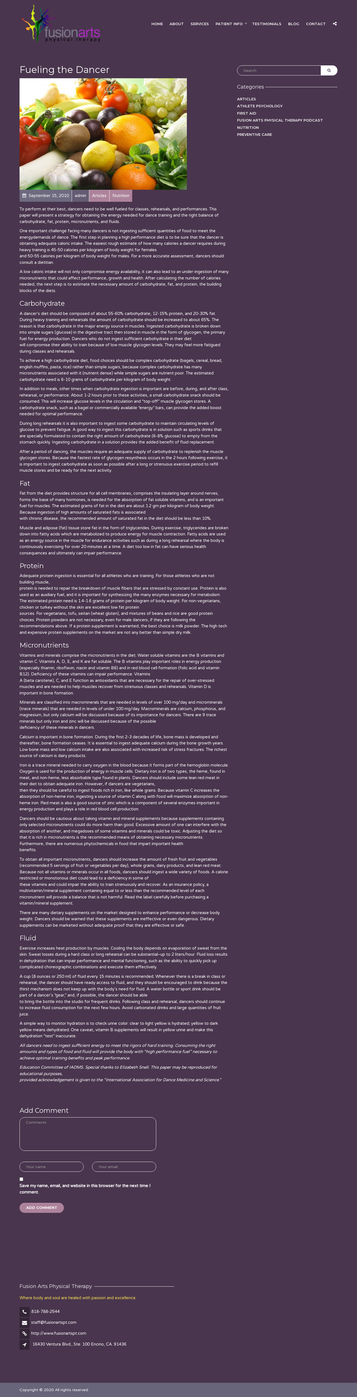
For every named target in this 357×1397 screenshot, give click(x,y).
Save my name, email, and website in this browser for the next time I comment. (85, 1189)
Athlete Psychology (260, 106)
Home (157, 23)
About (177, 23)
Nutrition (248, 127)
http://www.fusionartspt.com (58, 1333)
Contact (316, 23)
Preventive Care (254, 134)
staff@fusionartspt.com (53, 1322)
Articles (246, 99)
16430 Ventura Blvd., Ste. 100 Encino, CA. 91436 (79, 1344)
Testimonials (266, 23)
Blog (293, 23)
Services (199, 23)
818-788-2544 (45, 1311)
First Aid (246, 113)
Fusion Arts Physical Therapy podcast (280, 120)
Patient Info (229, 23)
